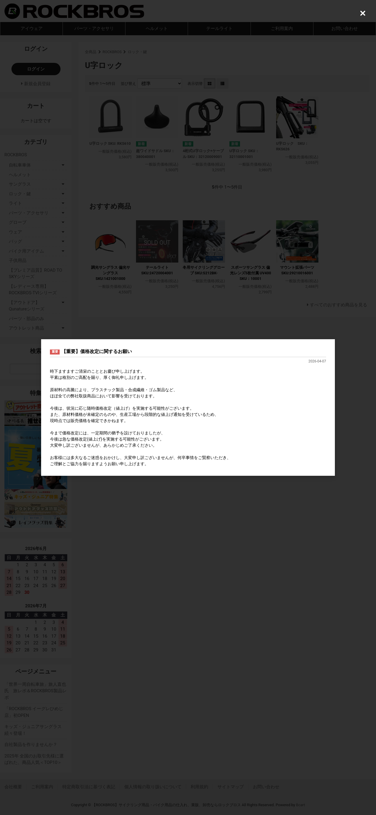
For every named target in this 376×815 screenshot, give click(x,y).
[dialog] (188, 407)
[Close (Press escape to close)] (362, 13)
